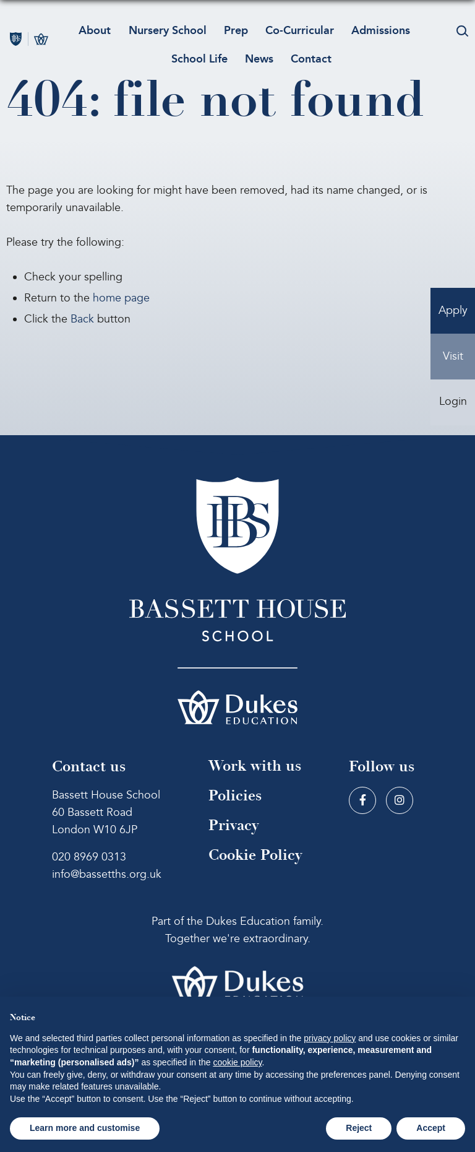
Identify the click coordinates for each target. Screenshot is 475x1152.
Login (453, 403)
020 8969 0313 (89, 857)
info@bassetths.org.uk (106, 874)
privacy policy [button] (330, 1038)
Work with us (254, 766)
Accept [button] (430, 1128)
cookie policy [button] (237, 1062)
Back (82, 319)
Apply (453, 311)
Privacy (233, 825)
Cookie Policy (255, 855)
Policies (235, 795)
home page (121, 298)
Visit (453, 357)
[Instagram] (399, 800)
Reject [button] (359, 1128)
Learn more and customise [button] (85, 1128)
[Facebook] (362, 800)
